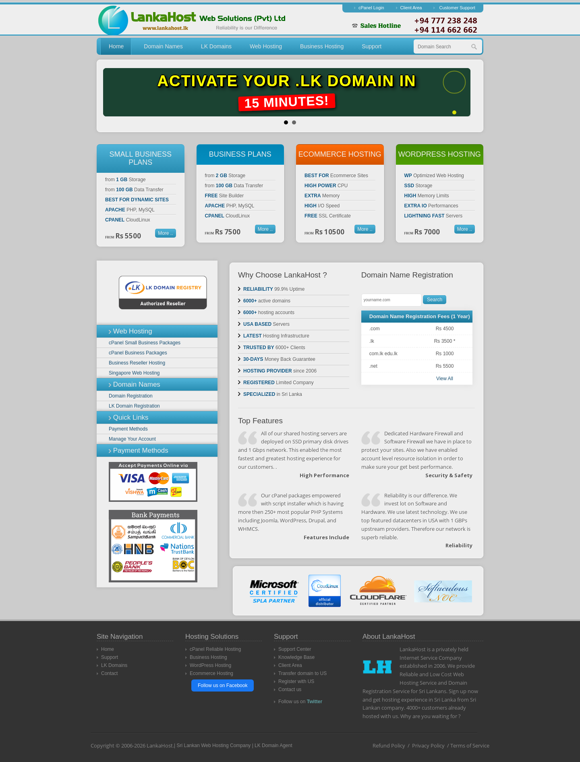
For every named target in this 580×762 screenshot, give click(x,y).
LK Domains (216, 46)
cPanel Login (371, 7)
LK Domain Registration (134, 406)
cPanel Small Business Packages (144, 343)
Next (464, 92)
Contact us (289, 689)
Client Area (411, 7)
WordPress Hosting (210, 665)
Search (434, 299)
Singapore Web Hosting (134, 373)
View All (444, 378)
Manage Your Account (132, 439)
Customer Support (457, 7)
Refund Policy (389, 745)
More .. (165, 233)
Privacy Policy (428, 745)
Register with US (296, 681)
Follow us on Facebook (222, 685)
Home (116, 46)
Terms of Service (469, 745)
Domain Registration (131, 396)
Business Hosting (322, 46)
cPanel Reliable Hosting (215, 649)
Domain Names (163, 46)
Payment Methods (128, 429)
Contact (109, 673)
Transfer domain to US (302, 673)
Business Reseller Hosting (137, 363)
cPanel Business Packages (138, 353)
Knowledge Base (296, 657)
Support (371, 46)
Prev (115, 92)
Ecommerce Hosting (211, 673)
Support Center (294, 649)
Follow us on (300, 701)
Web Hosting (266, 46)
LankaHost (160, 745)
